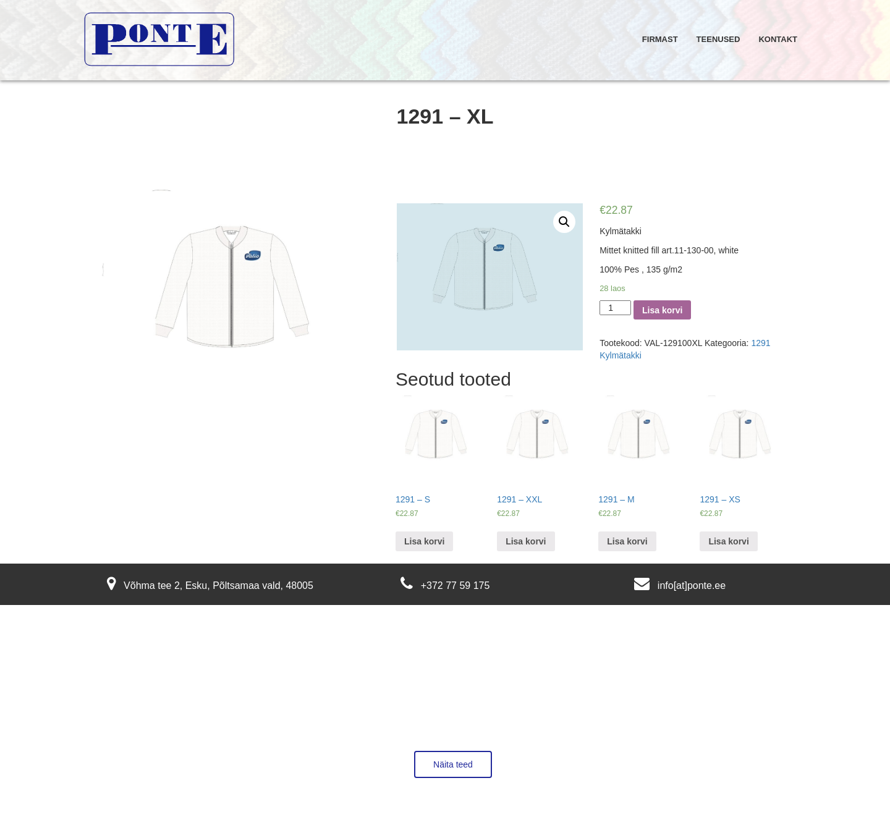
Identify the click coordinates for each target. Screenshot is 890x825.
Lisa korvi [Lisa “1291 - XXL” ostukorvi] (526, 541)
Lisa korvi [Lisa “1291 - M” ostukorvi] (627, 541)
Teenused (718, 39)
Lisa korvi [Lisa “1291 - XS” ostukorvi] (728, 541)
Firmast (660, 39)
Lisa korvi (662, 310)
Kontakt (777, 39)
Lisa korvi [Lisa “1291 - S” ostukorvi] (424, 541)
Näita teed (453, 764)
